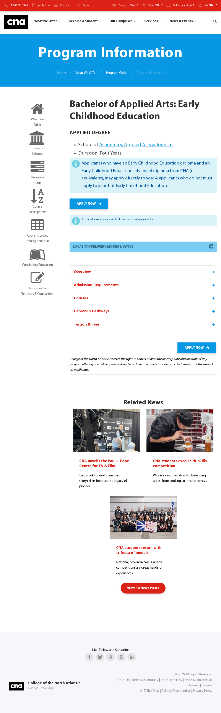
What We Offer (45, 21)
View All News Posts (143, 588)
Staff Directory (171, 680)
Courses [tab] (145, 298)
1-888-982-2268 (19, 5)
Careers (207, 685)
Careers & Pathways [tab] (145, 311)
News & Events (181, 21)
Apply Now (44, 5)
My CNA (211, 5)
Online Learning (183, 5)
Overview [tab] (145, 272)
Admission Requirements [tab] (145, 285)
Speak (86, 5)
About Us (122, 680)
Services (151, 21)
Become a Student (83, 21)
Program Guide (116, 73)
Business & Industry (144, 680)
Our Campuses (121, 21)
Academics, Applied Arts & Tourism (136, 144)
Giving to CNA (128, 5)
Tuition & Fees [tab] (145, 325)
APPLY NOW (89, 204)
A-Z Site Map (149, 690)
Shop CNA (155, 5)
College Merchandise (176, 690)
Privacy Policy (202, 690)
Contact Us (66, 5)
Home (61, 73)
